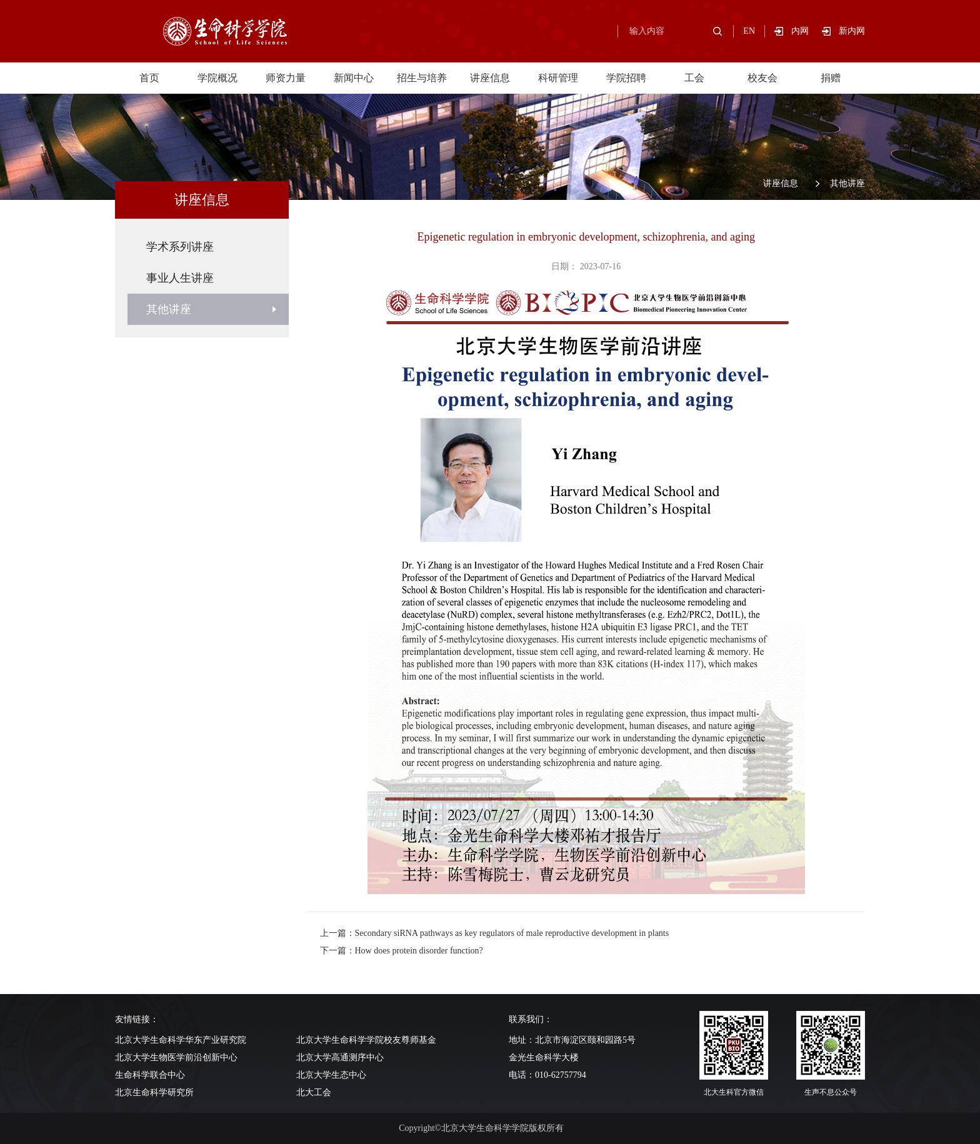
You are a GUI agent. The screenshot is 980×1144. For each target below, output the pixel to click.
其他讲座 (847, 183)
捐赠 (831, 77)
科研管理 (558, 77)
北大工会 (313, 1092)
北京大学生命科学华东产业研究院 (180, 1040)
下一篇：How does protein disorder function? (401, 950)
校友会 (763, 77)
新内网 (852, 31)
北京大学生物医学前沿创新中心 (176, 1057)
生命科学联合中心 (150, 1075)
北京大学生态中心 (331, 1075)
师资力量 (286, 77)
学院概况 (218, 77)
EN (749, 31)
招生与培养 (422, 77)
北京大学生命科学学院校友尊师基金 (366, 1040)
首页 (149, 77)
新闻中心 (354, 77)
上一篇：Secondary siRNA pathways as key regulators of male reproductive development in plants (494, 933)
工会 (694, 77)
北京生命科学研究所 (154, 1092)
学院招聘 (626, 77)
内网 (806, 31)
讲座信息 (490, 77)
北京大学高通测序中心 (340, 1057)
